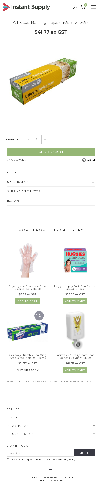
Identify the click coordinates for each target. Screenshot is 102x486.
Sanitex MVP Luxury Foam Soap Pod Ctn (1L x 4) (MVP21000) (75, 360)
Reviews (13, 200)
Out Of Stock (28, 374)
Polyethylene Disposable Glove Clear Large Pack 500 (28, 292)
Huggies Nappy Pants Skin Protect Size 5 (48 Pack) (75, 292)
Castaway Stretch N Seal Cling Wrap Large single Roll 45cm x (27, 360)
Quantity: (13, 139)
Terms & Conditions (46, 459)
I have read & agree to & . (41, 459)
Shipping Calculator (23, 191)
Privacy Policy (67, 459)
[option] (51, 82)
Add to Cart (51, 152)
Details (13, 172)
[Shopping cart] (83, 7)
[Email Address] (40, 453)
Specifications (19, 181)
